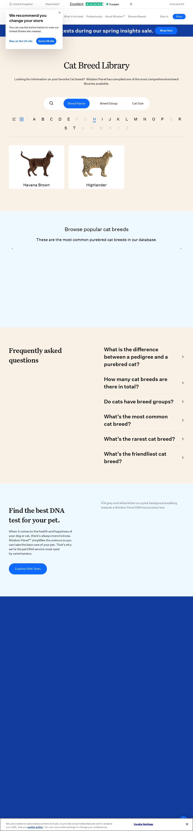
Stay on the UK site (21, 41)
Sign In (164, 16)
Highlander (96, 166)
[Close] (187, 824)
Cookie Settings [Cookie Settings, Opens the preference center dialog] (143, 824)
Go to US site (46, 41)
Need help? (53, 4)
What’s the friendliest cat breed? (135, 457)
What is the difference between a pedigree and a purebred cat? (136, 356)
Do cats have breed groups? (138, 401)
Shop (179, 16)
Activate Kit (177, 4)
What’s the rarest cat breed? (139, 439)
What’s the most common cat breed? (136, 420)
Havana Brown (36, 166)
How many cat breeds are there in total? (135, 383)
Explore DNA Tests (28, 569)
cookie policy (35, 827)
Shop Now (166, 30)
